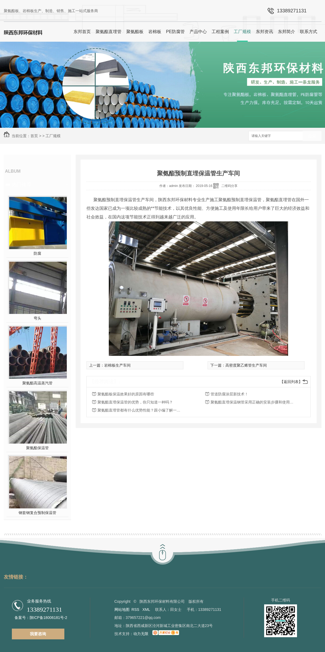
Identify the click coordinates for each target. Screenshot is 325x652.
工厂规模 (242, 31)
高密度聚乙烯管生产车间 (246, 365)
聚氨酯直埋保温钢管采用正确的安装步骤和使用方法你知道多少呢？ (254, 402)
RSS (135, 609)
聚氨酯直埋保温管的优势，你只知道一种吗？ (135, 402)
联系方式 (308, 31)
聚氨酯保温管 (37, 448)
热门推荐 (21, 184)
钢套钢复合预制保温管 (37, 513)
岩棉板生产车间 (117, 365)
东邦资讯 (264, 31)
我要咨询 (38, 634)
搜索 (312, 136)
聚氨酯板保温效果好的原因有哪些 (125, 394)
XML (146, 609)
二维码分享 (229, 186)
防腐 (37, 253)
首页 (34, 136)
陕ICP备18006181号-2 (48, 617)
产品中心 (198, 31)
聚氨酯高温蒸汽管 (37, 383)
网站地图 (122, 609)
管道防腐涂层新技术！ (229, 394)
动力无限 (140, 634)
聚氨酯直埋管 (108, 31)
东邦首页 (82, 31)
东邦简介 (286, 31)
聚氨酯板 (135, 31)
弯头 (37, 318)
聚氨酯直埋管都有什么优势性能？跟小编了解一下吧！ (140, 410)
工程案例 (220, 31)
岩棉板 (154, 31)
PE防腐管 (175, 31)
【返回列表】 (291, 382)
